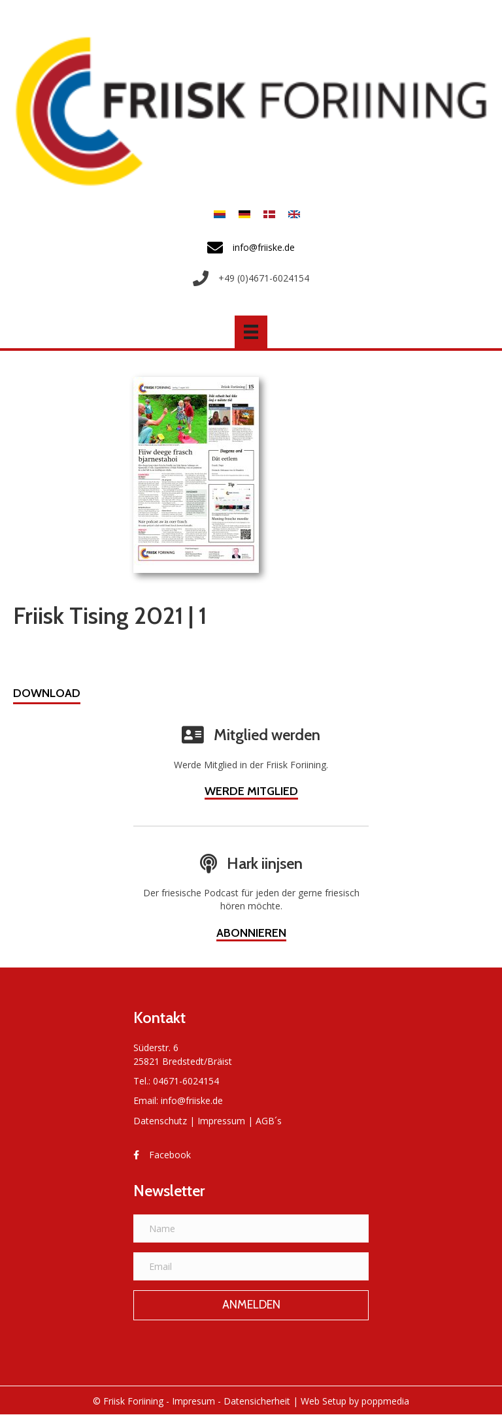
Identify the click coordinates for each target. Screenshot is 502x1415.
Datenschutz (160, 1120)
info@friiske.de (192, 1100)
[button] (46, 695)
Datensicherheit (257, 1401)
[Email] (251, 1266)
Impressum (221, 1120)
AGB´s (269, 1120)
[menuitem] (219, 214)
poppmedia (385, 1401)
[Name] (251, 1228)
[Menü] (251, 332)
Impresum (193, 1401)
